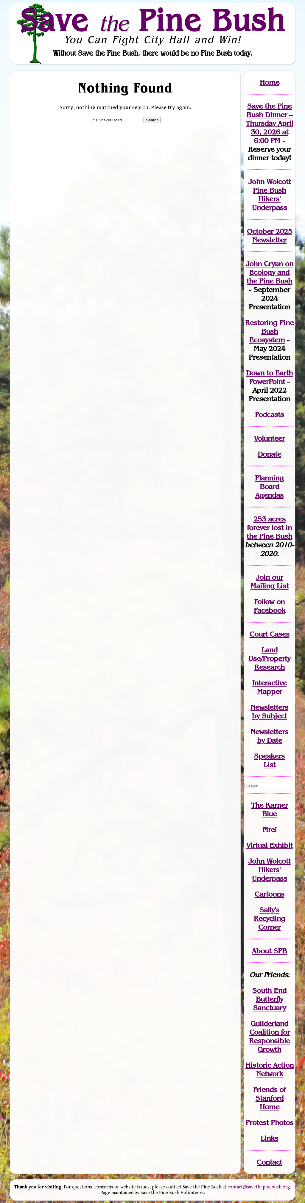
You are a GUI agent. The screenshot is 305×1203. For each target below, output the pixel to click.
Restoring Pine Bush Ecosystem (269, 331)
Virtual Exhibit (269, 845)
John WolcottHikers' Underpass (269, 870)
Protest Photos (269, 1122)
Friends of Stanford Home (269, 1098)
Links (269, 1138)
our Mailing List (269, 581)
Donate (269, 454)
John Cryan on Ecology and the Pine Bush (269, 272)
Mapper (269, 691)
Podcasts (269, 414)
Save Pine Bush (153, 19)
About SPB (269, 951)
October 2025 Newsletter (269, 235)
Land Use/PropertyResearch (269, 658)
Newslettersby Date (269, 736)
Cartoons (269, 894)
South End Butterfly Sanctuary (269, 999)
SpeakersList (269, 760)
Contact (269, 1162)
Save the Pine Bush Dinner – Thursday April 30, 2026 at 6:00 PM (269, 123)
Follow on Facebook (269, 606)
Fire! (269, 829)
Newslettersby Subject (269, 711)
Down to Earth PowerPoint (269, 377)
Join (263, 577)
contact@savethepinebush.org (259, 1187)
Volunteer (269, 438)
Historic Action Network (269, 1069)
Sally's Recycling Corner (269, 918)
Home (269, 82)
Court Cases (270, 634)
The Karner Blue (269, 809)
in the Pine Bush (269, 532)
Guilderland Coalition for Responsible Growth (269, 1036)
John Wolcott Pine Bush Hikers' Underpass (269, 194)
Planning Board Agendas (269, 486)
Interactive (269, 683)
